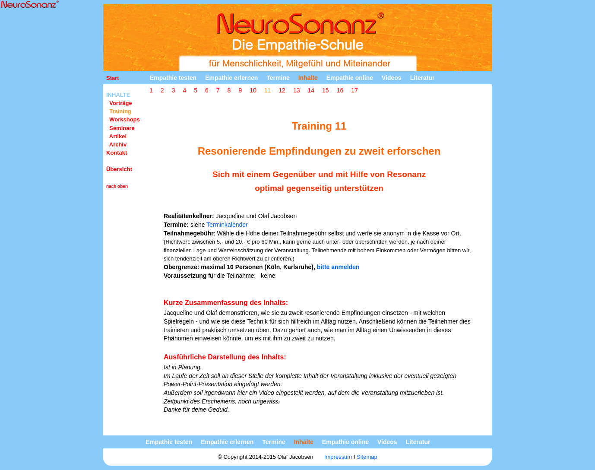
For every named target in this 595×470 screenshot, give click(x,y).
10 (253, 90)
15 (325, 90)
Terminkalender (227, 224)
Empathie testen (173, 77)
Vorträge (119, 103)
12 (282, 90)
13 (296, 90)
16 (340, 90)
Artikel (116, 136)
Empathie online (349, 77)
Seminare (120, 128)
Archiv (116, 144)
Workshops (123, 119)
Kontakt (116, 152)
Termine (277, 77)
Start (112, 78)
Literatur (422, 77)
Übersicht (119, 169)
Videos (392, 77)
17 (354, 90)
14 (310, 90)
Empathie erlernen (231, 77)
